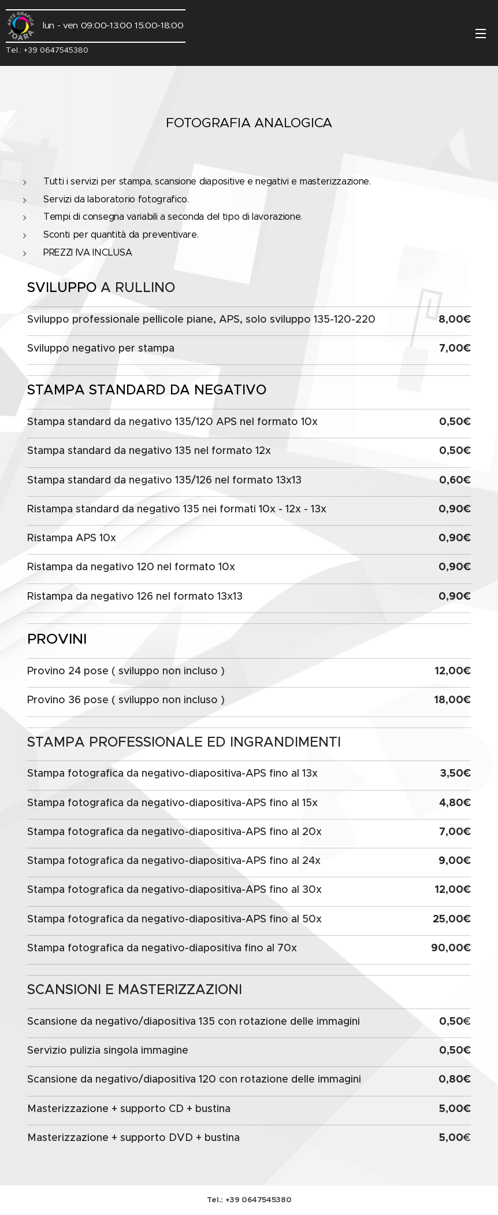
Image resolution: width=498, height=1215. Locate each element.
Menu (480, 33)
